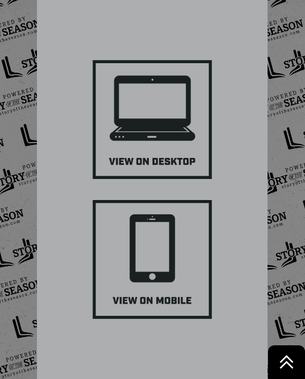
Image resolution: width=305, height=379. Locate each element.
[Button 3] (152, 259)
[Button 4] (152, 119)
